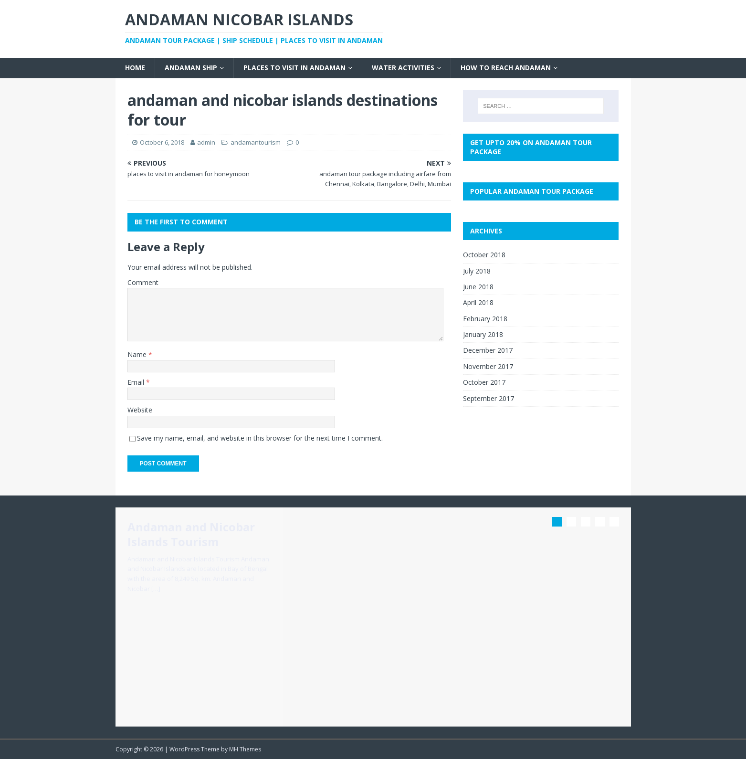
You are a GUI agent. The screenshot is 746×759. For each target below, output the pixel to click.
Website (139, 409)
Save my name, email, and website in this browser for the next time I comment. (260, 438)
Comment (142, 282)
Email (136, 382)
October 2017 (484, 382)
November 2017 (488, 366)
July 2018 (477, 270)
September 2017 (488, 398)
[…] (155, 588)
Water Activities (403, 67)
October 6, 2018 (162, 142)
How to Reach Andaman (506, 67)
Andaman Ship (191, 67)
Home (135, 67)
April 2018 (478, 302)
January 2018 (483, 334)
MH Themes (245, 749)
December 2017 (488, 350)
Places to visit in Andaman (294, 67)
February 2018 (485, 318)
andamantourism (256, 142)
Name (137, 354)
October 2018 (484, 254)
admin (206, 142)
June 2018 (478, 286)
